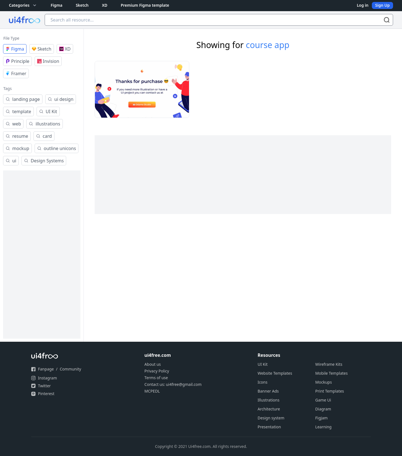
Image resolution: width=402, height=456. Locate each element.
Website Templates (275, 373)
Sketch (82, 5)
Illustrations (268, 400)
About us (152, 364)
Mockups (323, 382)
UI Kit (263, 364)
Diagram (323, 409)
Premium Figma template (145, 5)
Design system (271, 418)
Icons (262, 382)
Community (70, 369)
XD (104, 5)
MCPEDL (152, 391)
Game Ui (323, 400)
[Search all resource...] (219, 20)
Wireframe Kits (328, 364)
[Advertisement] (41, 254)
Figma (57, 5)
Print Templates (329, 391)
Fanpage (46, 369)
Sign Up (382, 5)
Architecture (269, 409)
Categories (23, 5)
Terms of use (156, 377)
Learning (323, 426)
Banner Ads (268, 391)
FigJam (321, 418)
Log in (362, 5)
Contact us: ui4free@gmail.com (173, 384)
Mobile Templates (331, 373)
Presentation (269, 426)
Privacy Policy (156, 371)
